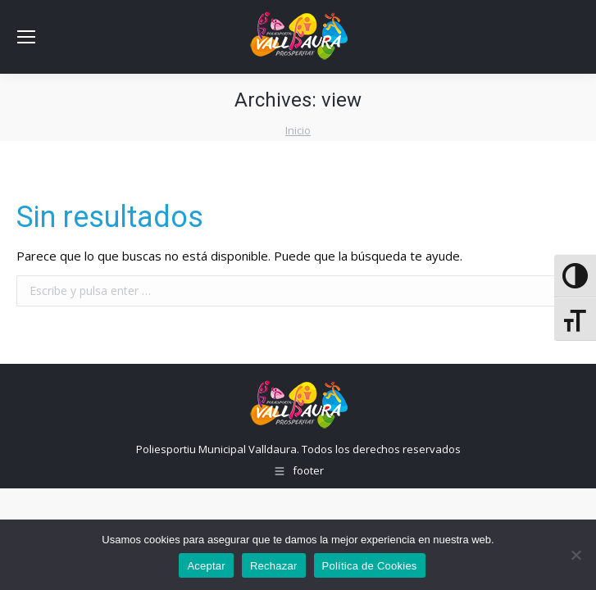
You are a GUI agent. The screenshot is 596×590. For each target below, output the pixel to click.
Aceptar (206, 566)
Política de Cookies (369, 566)
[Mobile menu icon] (26, 37)
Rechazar (274, 566)
